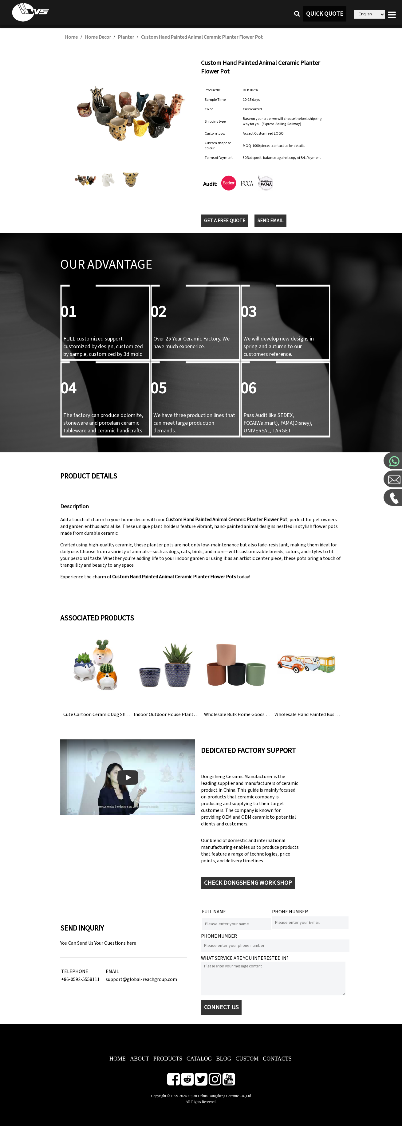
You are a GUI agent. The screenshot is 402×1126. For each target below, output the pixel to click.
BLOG (223, 1059)
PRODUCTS (167, 1059)
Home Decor (98, 37)
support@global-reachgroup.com (141, 979)
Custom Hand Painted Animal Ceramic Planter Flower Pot (202, 37)
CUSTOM (247, 1059)
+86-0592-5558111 (80, 979)
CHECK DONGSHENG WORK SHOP (248, 883)
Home (71, 37)
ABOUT (139, 1059)
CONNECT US (221, 1007)
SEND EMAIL (270, 220)
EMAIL (112, 971)
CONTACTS (277, 1059)
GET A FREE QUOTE (224, 220)
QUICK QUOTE (324, 14)
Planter (126, 37)
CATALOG (199, 1059)
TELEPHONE (74, 971)
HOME (117, 1059)
